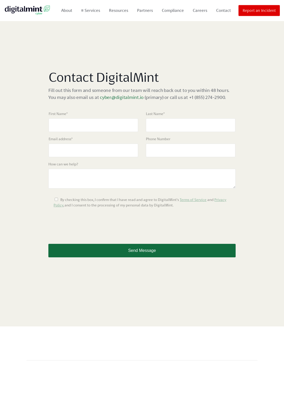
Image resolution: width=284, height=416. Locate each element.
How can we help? (63, 164)
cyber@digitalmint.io (122, 97)
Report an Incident (259, 10)
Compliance (173, 9)
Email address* (61, 139)
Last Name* (155, 114)
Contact (223, 9)
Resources (118, 9)
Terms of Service (193, 200)
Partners (145, 9)
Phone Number (158, 139)
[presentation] (87, 223)
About (66, 9)
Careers (200, 9)
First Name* (58, 114)
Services (90, 9)
